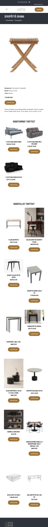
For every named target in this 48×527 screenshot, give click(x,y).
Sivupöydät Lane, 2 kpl (14, 342)
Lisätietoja (10, 102)
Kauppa (39, 9)
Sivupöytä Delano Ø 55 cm (34, 391)
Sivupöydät (18, 20)
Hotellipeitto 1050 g (13, 495)
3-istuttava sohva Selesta (14, 177)
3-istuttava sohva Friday (13, 142)
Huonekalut (9, 20)
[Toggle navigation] (7, 9)
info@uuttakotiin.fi (38, 4)
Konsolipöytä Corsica (34, 326)
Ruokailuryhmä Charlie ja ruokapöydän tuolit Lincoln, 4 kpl (34, 444)
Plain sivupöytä (14, 240)
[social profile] (29, 2)
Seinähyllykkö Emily (13, 432)
